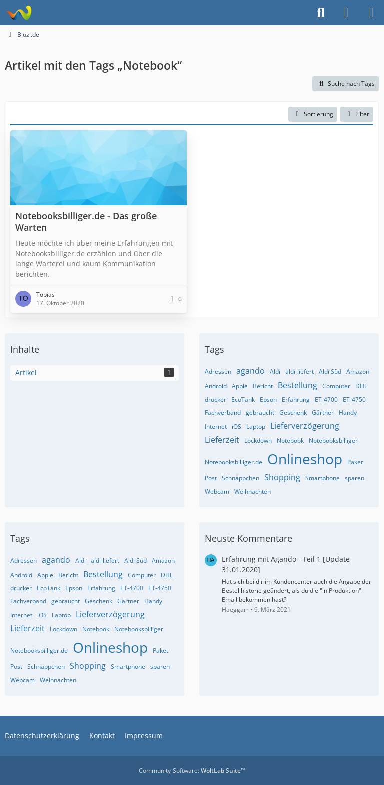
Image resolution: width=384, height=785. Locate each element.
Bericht (263, 386)
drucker (215, 399)
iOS (237, 426)
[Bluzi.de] (18, 13)
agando (250, 370)
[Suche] (321, 13)
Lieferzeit (222, 439)
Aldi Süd (330, 371)
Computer (336, 386)
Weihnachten (252, 491)
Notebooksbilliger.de (233, 462)
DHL (362, 386)
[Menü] (371, 13)
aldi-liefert (300, 371)
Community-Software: (192, 770)
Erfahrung (296, 399)
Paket (355, 462)
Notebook (290, 440)
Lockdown (258, 440)
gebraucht (260, 412)
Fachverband (223, 412)
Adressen (218, 371)
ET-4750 (354, 399)
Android (216, 386)
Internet (216, 426)
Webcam (217, 491)
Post (211, 478)
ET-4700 (326, 399)
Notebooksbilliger (333, 440)
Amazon (358, 371)
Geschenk (293, 412)
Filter (357, 114)
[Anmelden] (346, 12)
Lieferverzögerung (305, 425)
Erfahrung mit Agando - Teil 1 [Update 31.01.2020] (286, 564)
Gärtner (323, 412)
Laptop (256, 426)
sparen (354, 478)
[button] (313, 114)
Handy (348, 412)
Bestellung (298, 385)
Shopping (282, 477)
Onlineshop (305, 458)
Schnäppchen (241, 478)
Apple (240, 386)
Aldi (275, 371)
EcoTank (243, 399)
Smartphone (323, 478)
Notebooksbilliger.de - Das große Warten (86, 221)
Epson (268, 399)
